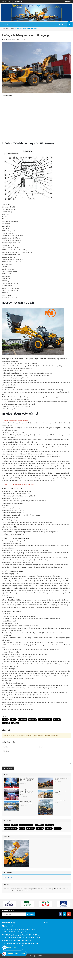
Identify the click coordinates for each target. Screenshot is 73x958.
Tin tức (6, 774)
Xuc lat (57, 719)
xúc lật (6, 723)
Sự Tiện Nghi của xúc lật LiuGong (60, 791)
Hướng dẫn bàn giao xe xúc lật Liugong (62, 779)
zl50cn (15, 723)
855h (6, 719)
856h (13, 719)
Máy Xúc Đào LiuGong (60, 800)
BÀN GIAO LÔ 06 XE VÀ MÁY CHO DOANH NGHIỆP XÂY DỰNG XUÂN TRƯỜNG (27, 780)
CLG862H (23, 719)
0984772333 (62, 24)
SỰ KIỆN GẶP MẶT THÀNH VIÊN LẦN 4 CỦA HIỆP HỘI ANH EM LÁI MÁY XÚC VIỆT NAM (27, 792)
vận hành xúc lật (45, 719)
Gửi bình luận (8, 768)
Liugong (33, 719)
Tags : (4, 716)
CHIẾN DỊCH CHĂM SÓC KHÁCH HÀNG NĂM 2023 (26, 802)
